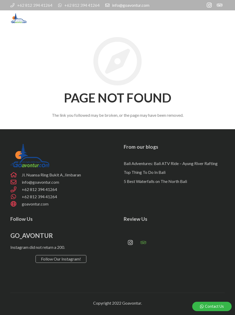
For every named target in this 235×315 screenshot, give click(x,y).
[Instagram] (209, 5)
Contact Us (212, 306)
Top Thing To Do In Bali (144, 172)
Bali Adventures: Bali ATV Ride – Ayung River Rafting (171, 163)
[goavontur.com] (16, 204)
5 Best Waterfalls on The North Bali (155, 181)
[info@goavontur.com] (16, 182)
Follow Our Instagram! (61, 258)
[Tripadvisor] (219, 5)
